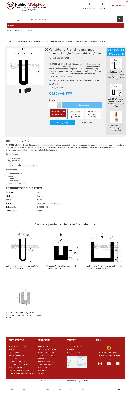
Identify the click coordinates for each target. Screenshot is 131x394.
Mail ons (72, 349)
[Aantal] (55, 105)
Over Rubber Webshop (46, 355)
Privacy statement (45, 364)
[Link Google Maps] (77, 361)
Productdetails (88, 123)
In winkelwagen (82, 105)
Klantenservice (43, 346)
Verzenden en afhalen (46, 352)
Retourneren (42, 367)
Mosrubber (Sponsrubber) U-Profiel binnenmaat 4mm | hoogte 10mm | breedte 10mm (24, 315)
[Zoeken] (72, 19)
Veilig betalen (43, 370)
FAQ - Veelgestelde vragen (48, 349)
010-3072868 (20, 361)
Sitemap (41, 373)
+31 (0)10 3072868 (75, 346)
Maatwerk (42, 358)
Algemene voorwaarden (47, 361)
